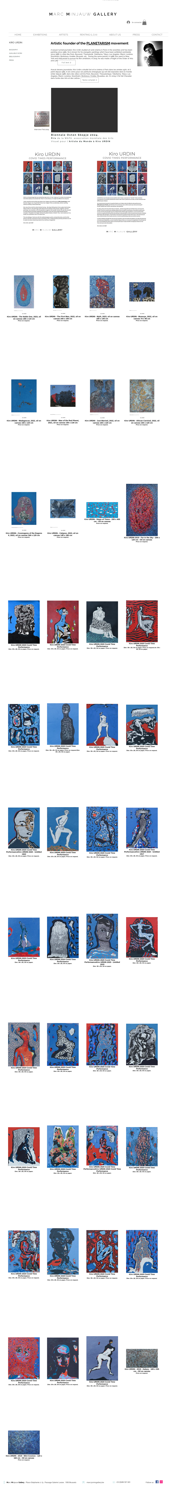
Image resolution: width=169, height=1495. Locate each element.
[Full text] (67, 62)
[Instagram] (161, 1481)
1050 (67, 1482)
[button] (144, 22)
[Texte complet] (90, 80)
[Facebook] (157, 1481)
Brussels (72, 1482)
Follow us (150, 1482)
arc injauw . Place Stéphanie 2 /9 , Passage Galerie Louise (35, 1482)
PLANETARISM (98, 43)
